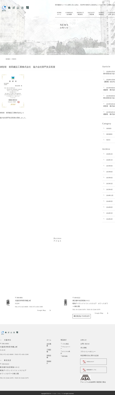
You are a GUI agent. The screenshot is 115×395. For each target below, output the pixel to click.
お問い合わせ (84, 344)
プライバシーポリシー (87, 351)
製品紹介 (64, 340)
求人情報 (83, 348)
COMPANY (69, 13)
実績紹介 (50, 355)
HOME (59, 13)
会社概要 (50, 344)
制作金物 (64, 352)
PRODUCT (80, 13)
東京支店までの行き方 (82, 316)
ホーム (49, 340)
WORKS (101, 13)
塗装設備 (50, 351)
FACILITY (91, 13)
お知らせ (83, 340)
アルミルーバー (66, 347)
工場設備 (50, 348)
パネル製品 (65, 344)
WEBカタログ (89, 361)
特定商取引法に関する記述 (89, 355)
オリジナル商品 (66, 349)
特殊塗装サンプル (90, 369)
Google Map (41, 310)
